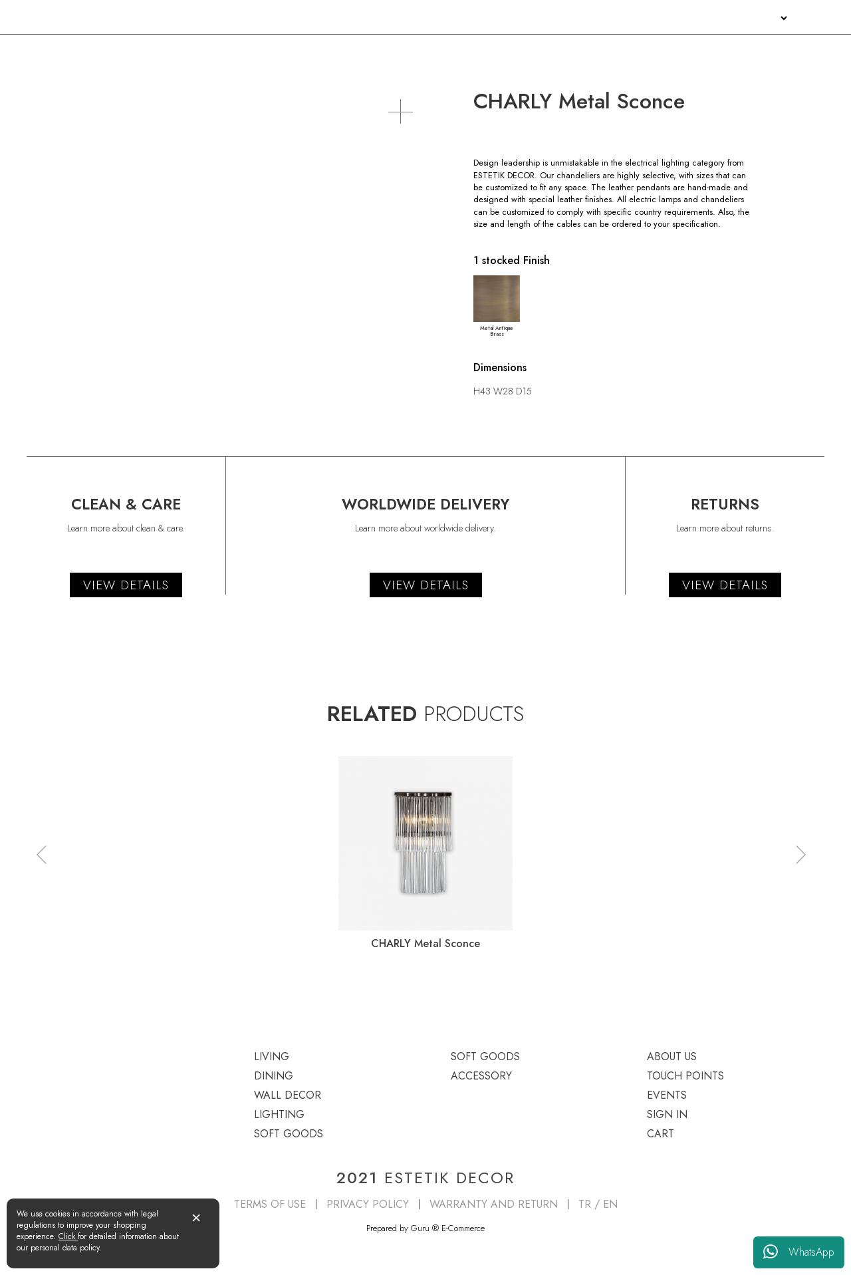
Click (68, 1236)
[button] (42, 855)
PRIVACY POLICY (367, 1204)
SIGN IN (758, 18)
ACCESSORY (798, 51)
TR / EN (598, 1204)
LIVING (41, 51)
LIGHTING (480, 51)
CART (660, 1133)
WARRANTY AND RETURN (493, 1204)
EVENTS (714, 18)
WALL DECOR (326, 51)
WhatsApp (798, 1252)
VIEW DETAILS (126, 585)
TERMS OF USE (270, 1204)
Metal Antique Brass (496, 306)
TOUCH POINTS (654, 18)
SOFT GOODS (637, 51)
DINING (176, 51)
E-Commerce (463, 1228)
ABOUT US (588, 18)
